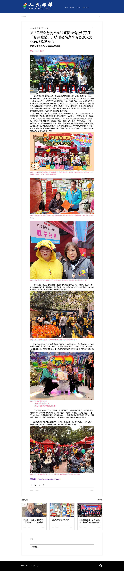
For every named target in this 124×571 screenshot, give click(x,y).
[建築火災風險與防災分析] (62, 510)
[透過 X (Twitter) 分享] (35, 485)
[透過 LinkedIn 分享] (39, 485)
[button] (100, 16)
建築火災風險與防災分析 (60, 520)
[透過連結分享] (43, 485)
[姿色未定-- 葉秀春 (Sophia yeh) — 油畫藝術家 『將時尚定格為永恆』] (34, 510)
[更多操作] (93, 28)
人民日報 (24, 16)
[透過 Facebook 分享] (31, 485)
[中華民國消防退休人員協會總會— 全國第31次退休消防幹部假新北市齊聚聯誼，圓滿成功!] (90, 510)
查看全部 (100, 500)
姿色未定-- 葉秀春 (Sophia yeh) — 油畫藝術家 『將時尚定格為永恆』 (34, 521)
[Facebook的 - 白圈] (100, 565)
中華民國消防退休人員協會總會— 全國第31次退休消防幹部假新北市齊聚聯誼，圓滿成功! (90, 521)
